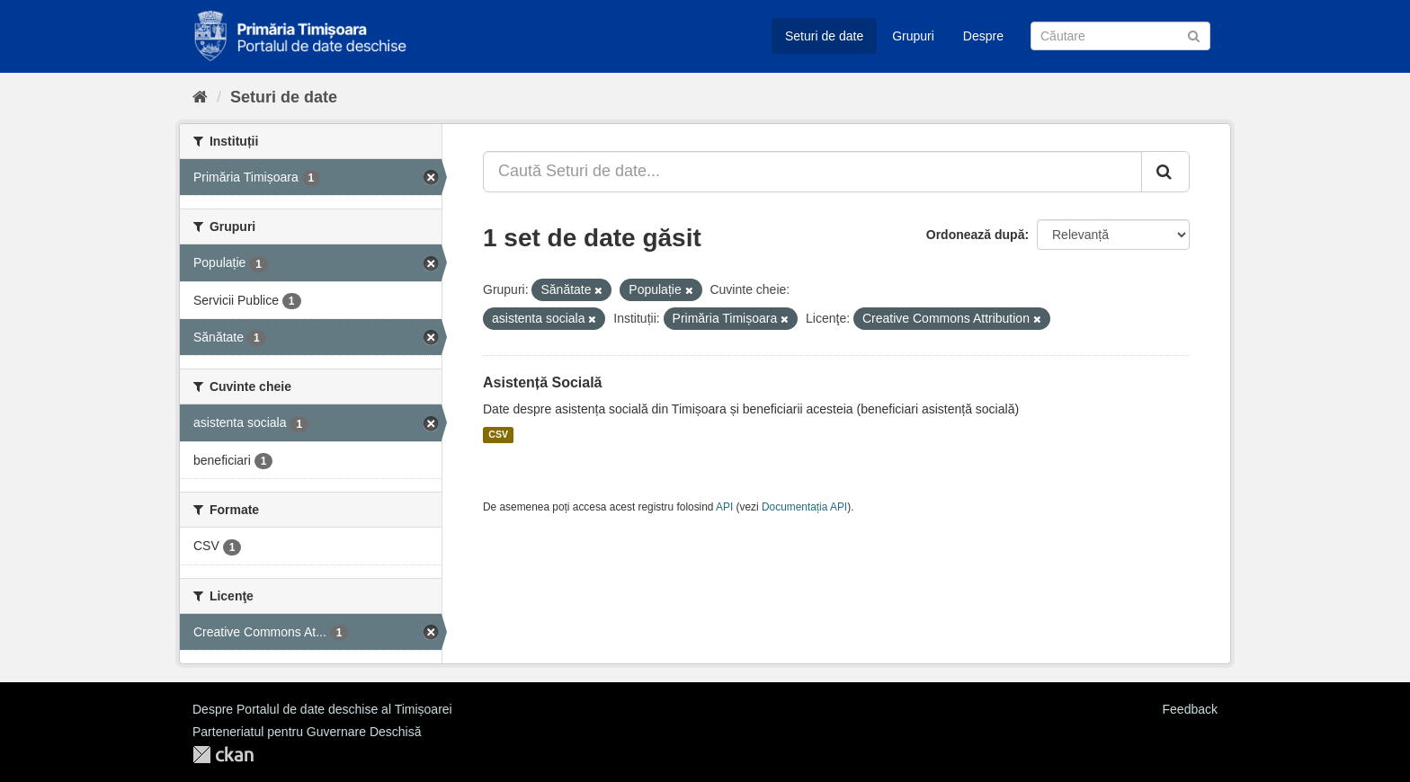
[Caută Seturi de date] (1120, 36)
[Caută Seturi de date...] (812, 171)
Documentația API (804, 507)
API (724, 507)
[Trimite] (1193, 34)
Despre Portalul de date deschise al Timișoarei (322, 709)
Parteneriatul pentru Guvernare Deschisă (306, 731)
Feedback (1190, 709)
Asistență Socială (542, 382)
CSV (498, 435)
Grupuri (913, 36)
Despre (983, 36)
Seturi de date (824, 36)
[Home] (200, 97)
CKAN (223, 754)
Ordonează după (975, 234)
